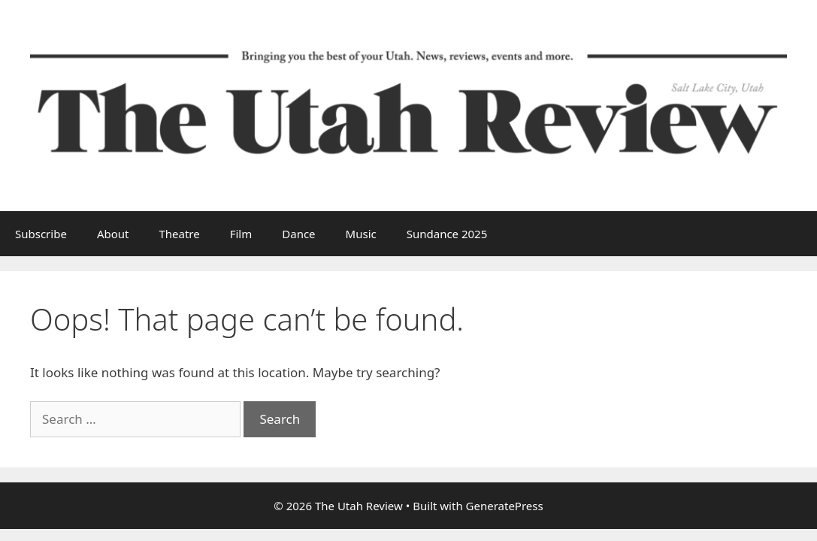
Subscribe (41, 233)
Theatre (179, 233)
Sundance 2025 (447, 233)
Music (361, 233)
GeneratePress (504, 505)
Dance (298, 233)
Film (241, 233)
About (113, 233)
